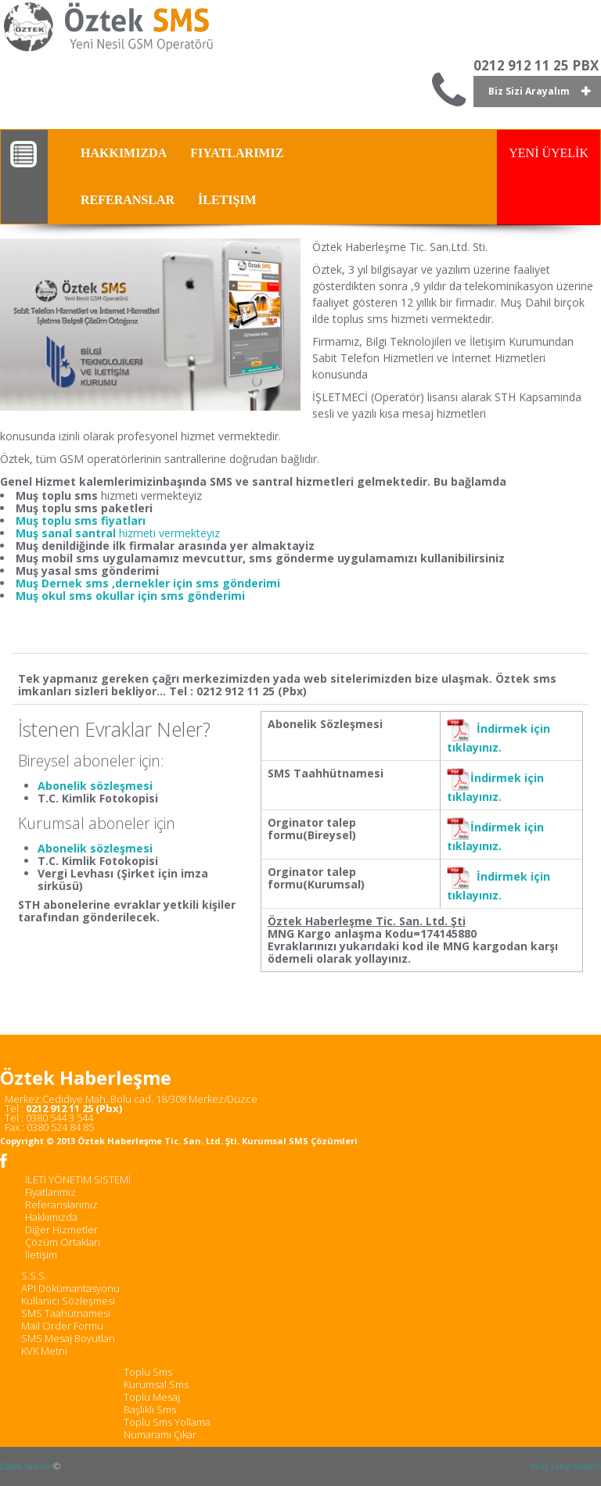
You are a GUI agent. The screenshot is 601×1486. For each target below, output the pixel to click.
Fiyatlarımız (50, 1192)
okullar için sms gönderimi (170, 595)
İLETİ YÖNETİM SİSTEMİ (78, 1179)
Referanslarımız (61, 1204)
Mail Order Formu (62, 1326)
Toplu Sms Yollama (167, 1422)
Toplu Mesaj (152, 1397)
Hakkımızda (51, 1217)
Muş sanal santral (67, 533)
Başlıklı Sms (150, 1409)
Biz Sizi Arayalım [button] (529, 91)
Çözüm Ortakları (62, 1242)
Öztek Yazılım (26, 1466)
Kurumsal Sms (156, 1384)
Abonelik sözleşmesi (95, 785)
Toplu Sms (148, 1372)
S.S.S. (34, 1276)
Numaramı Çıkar (160, 1434)
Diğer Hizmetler (61, 1229)
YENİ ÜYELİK (548, 153)
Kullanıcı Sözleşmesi (68, 1301)
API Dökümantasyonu (70, 1288)
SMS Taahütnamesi (65, 1313)
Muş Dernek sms (64, 583)
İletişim (41, 1254)
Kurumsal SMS (275, 1141)
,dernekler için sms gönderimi (196, 583)
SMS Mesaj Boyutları (68, 1338)
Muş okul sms (55, 595)
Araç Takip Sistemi (566, 1466)
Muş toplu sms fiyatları (81, 520)
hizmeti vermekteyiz (169, 533)
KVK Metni (44, 1351)
